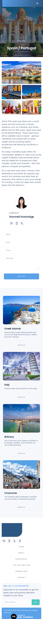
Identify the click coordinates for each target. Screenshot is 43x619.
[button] (37, 3)
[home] (1, 7)
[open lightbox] (21, 72)
